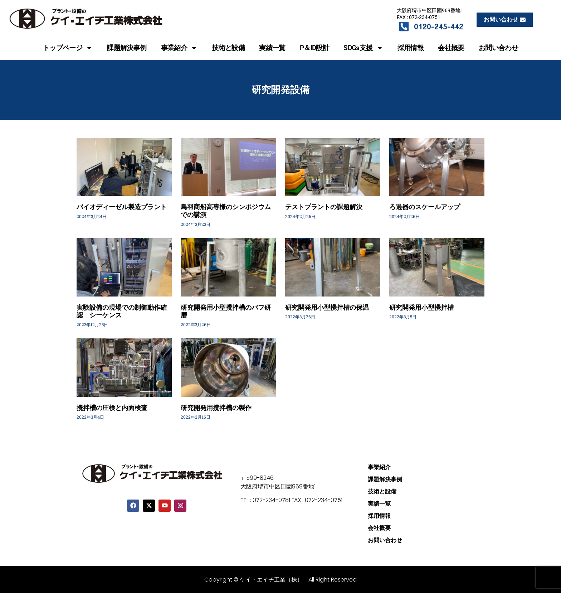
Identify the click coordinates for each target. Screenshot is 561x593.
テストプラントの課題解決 (323, 207)
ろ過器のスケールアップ (424, 207)
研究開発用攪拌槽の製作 (216, 407)
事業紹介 (179, 48)
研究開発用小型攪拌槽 (421, 307)
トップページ (68, 48)
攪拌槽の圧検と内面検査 (112, 407)
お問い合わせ (498, 48)
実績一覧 (272, 48)
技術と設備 (228, 48)
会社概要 (451, 48)
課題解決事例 (126, 48)
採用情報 (410, 48)
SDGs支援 (363, 48)
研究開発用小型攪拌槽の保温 (327, 307)
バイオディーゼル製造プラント (122, 207)
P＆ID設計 (314, 48)
